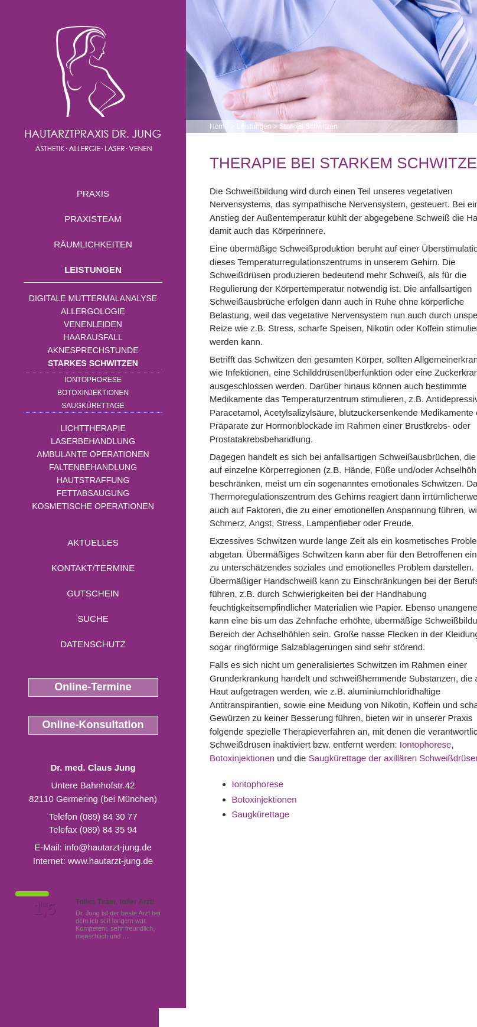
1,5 (44, 909)
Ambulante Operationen (93, 454)
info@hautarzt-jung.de (108, 847)
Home (219, 126)
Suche (93, 619)
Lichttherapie (92, 428)
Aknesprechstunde (92, 350)
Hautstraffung (93, 480)
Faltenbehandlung (93, 467)
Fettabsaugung (93, 493)
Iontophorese (92, 380)
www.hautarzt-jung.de (110, 861)
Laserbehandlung (93, 441)
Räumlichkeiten (93, 244)
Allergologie (93, 311)
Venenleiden (93, 324)
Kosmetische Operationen (93, 506)
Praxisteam (93, 219)
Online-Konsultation (93, 725)
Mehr (138, 936)
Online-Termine (93, 687)
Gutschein (93, 593)
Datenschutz (93, 644)
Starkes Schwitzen (93, 363)
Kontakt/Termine (93, 568)
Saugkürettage (92, 406)
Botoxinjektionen (93, 393)
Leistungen (93, 270)
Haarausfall (92, 337)
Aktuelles (93, 542)
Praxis (93, 193)
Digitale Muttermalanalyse (93, 298)
